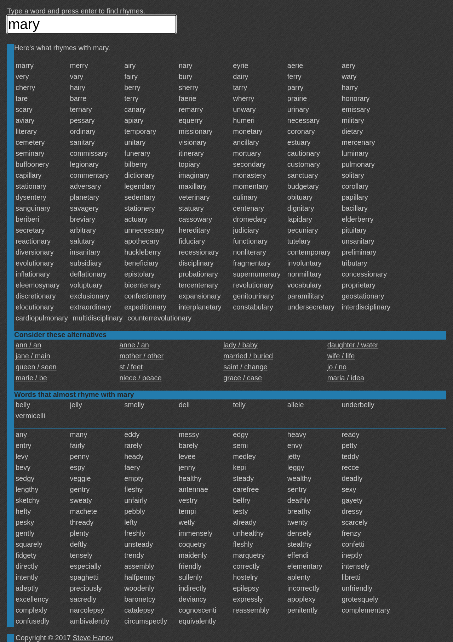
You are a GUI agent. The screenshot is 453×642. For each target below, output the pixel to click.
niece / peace (141, 378)
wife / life (341, 356)
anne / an (134, 345)
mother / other (142, 356)
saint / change (245, 367)
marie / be (31, 378)
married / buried (248, 356)
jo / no (336, 367)
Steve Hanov (93, 638)
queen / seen (36, 367)
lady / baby (240, 345)
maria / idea (346, 378)
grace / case (242, 378)
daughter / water (353, 345)
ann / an (28, 345)
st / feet (131, 367)
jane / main (33, 356)
